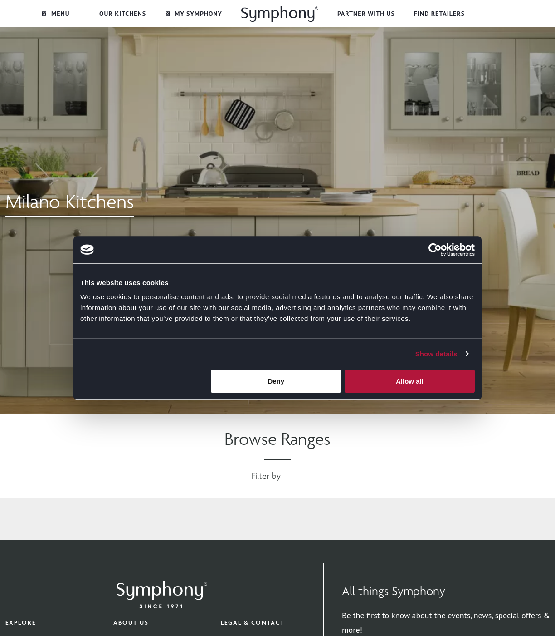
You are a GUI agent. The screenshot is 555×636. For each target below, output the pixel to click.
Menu (56, 14)
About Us (131, 622)
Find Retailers (439, 14)
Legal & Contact (252, 622)
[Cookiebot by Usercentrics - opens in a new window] (435, 249)
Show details (436, 354)
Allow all (410, 381)
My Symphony (193, 14)
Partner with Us (366, 14)
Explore (20, 622)
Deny (276, 381)
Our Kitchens (122, 14)
